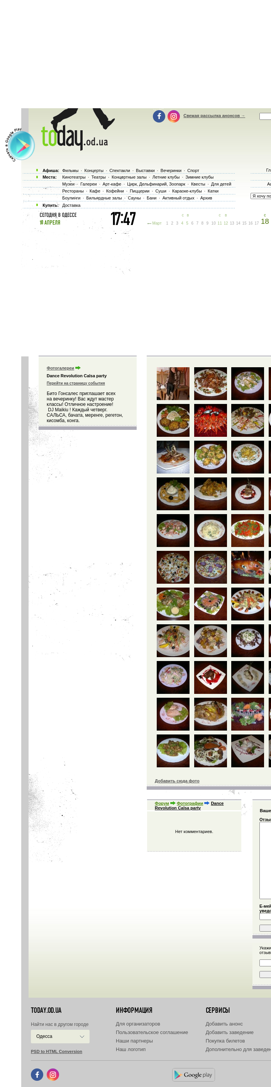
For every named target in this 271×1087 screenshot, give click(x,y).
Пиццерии (139, 191)
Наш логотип (131, 1049)
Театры (98, 177)
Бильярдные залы (104, 198)
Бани (152, 198)
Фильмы (70, 170)
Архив (206, 198)
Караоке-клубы (187, 191)
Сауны (134, 198)
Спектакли (119, 170)
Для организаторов (138, 1024)
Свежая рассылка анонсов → (214, 115)
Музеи (68, 184)
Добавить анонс (224, 1024)
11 (220, 223)
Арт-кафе (112, 184)
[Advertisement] (146, 290)
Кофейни (115, 191)
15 (244, 223)
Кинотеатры (73, 177)
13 (232, 223)
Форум (162, 803)
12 (226, 223)
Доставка (71, 205)
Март (157, 223)
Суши (160, 191)
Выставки (145, 170)
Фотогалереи (60, 368)
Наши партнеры (134, 1041)
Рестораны (73, 191)
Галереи (88, 184)
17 (256, 223)
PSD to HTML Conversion (56, 1051)
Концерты (93, 170)
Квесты (198, 184)
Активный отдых (179, 198)
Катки (213, 191)
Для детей (221, 184)
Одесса (44, 1036)
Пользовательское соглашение (152, 1032)
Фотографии (190, 803)
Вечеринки (171, 170)
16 (251, 223)
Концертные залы (129, 177)
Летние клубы (166, 177)
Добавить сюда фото (177, 781)
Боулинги (71, 198)
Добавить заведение (230, 1032)
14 (238, 223)
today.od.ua (46, 1010)
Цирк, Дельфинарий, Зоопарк (156, 184)
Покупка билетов (225, 1041)
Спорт (193, 170)
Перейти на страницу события (76, 383)
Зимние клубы (200, 177)
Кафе (95, 191)
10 (214, 223)
